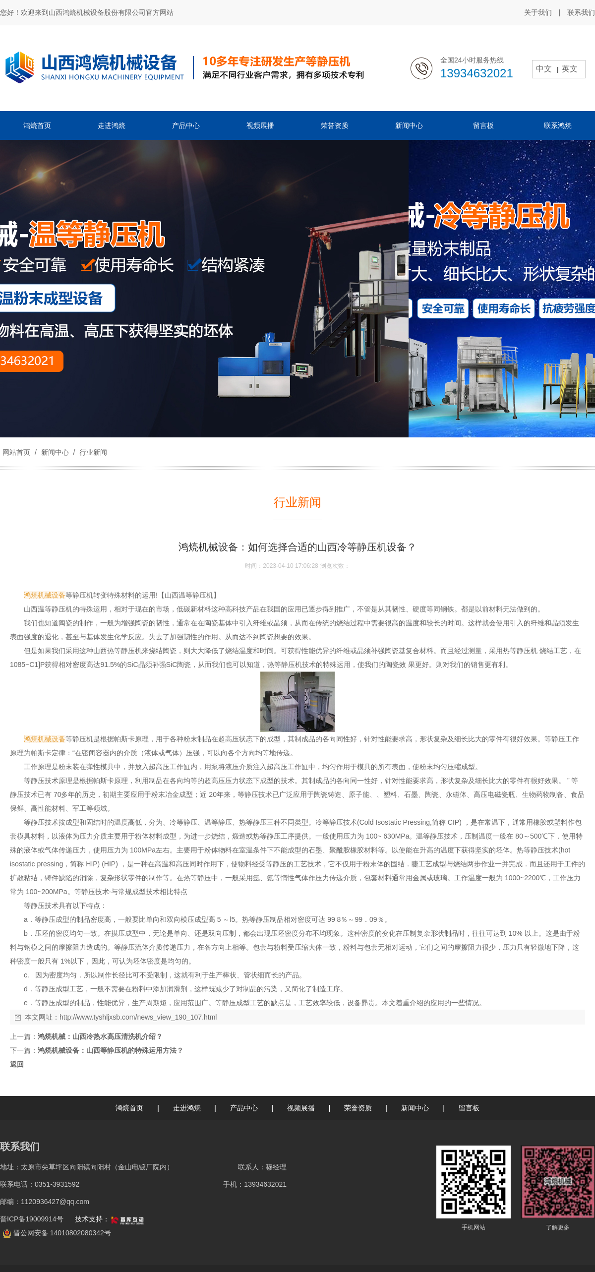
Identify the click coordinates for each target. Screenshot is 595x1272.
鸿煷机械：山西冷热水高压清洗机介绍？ (100, 1036)
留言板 (469, 1108)
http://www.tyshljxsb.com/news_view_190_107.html (138, 1017)
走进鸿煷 (187, 1108)
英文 (570, 68)
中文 (544, 68)
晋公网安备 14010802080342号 (62, 1233)
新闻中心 (55, 452)
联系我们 (581, 12)
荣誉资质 (358, 1108)
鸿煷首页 (129, 1108)
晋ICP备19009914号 (32, 1219)
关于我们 (538, 12)
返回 (17, 1064)
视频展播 (301, 1108)
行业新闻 (92, 452)
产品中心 (244, 1108)
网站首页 (16, 452)
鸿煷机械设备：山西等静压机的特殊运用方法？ (110, 1050)
